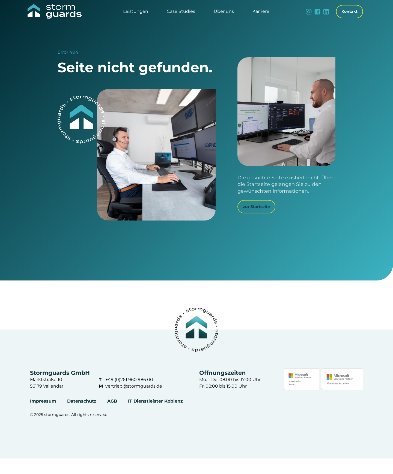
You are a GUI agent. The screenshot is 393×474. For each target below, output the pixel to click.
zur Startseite (256, 206)
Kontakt (349, 11)
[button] (135, 11)
